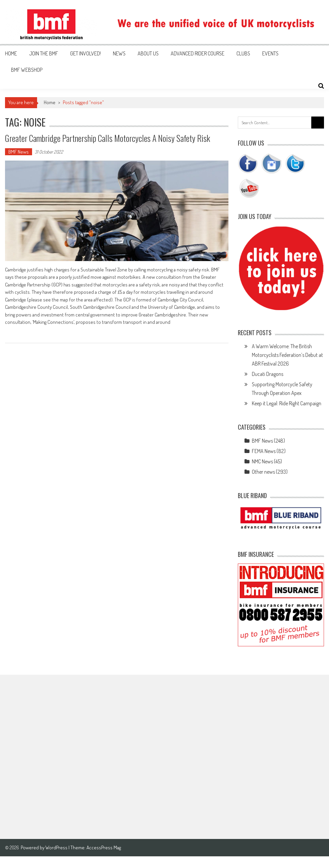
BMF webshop (26, 69)
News (119, 53)
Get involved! (85, 53)
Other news (263, 471)
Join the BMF (43, 53)
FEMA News (264, 451)
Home (11, 53)
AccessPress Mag (104, 847)
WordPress (56, 847)
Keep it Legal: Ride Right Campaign (286, 403)
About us (148, 53)
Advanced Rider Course (197, 53)
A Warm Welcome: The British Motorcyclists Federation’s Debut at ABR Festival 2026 (287, 355)
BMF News (18, 152)
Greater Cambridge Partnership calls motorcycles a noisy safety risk (107, 138)
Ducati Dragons (267, 374)
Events (270, 53)
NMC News (262, 461)
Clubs (243, 53)
